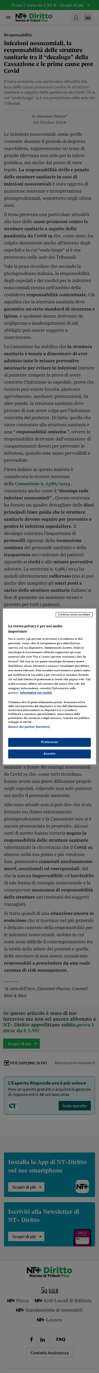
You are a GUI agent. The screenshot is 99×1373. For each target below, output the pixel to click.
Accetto (50, 753)
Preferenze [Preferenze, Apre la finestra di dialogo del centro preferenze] (49, 742)
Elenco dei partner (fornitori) (29, 726)
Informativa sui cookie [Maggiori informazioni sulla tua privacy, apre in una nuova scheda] (36, 692)
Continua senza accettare (74, 614)
